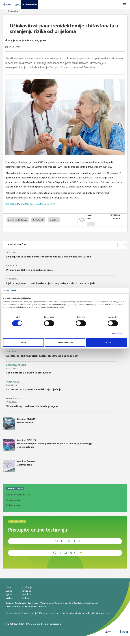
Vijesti (9, 594)
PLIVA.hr (43, 606)
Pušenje (10, 504)
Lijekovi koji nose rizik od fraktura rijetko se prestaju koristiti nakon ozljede (50, 282)
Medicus (26, 594)
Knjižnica (26, 590)
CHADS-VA (13, 499)
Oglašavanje (20, 603)
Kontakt (9, 603)
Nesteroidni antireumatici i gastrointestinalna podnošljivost (42, 355)
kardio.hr (28, 613)
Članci (9, 590)
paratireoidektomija (17, 219)
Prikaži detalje (117, 334)
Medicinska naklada (80, 613)
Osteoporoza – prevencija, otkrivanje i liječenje (33, 389)
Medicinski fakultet (60, 613)
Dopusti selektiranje (65, 342)
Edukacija (27, 586)
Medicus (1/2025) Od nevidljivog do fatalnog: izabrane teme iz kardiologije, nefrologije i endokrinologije (48, 444)
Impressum (33, 603)
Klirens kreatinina (15, 494)
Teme (9, 586)
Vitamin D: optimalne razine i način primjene (32, 405)
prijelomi (54, 219)
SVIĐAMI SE (90, 220)
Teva (8, 606)
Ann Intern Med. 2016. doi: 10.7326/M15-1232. (30, 204)
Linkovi (25, 597)
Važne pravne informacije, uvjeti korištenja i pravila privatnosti (69, 603)
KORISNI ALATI (15, 488)
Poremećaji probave (16, 365)
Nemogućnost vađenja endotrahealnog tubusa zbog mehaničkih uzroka (48, 256)
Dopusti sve (106, 342)
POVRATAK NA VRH (115, 217)
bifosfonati (38, 219)
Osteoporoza (13, 381)
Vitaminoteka (102, 613)
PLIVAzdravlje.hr (29, 606)
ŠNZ (93, 613)
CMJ (16, 613)
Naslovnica (13, 11)
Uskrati (23, 342)
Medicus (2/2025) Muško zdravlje (19, 423)
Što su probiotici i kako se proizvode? (28, 372)
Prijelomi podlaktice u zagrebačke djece (29, 269)
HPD (21, 613)
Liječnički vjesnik (42, 613)
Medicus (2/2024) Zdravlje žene (19, 465)
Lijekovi (9, 597)
